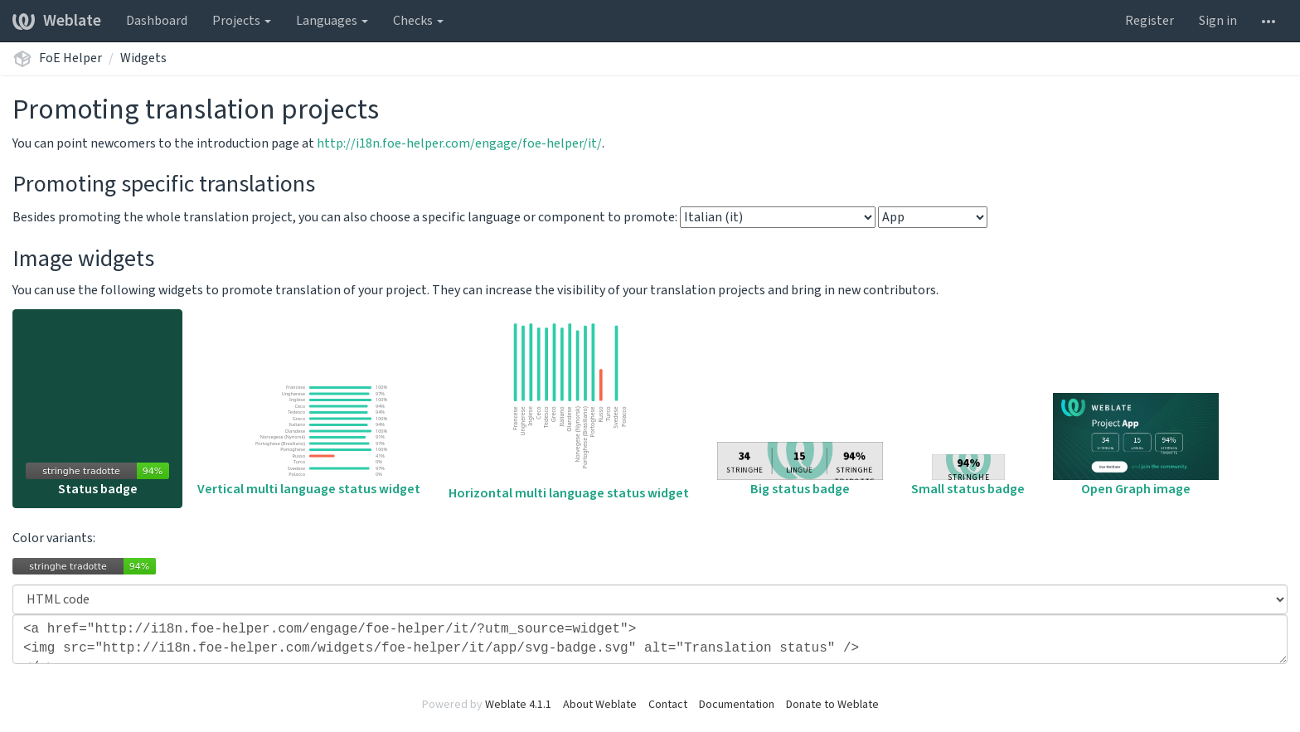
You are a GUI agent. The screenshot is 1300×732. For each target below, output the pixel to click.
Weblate (56, 20)
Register (1149, 21)
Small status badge (968, 476)
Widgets (143, 58)
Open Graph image (1136, 445)
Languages (332, 21)
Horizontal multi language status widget (569, 410)
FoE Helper (70, 58)
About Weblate (600, 704)
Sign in (1218, 21)
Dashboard (156, 21)
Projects (241, 21)
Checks (418, 21)
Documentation (736, 704)
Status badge (97, 480)
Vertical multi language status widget (308, 439)
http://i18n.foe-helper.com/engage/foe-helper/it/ (459, 143)
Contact (667, 704)
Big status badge (800, 470)
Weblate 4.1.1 (518, 704)
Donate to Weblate (832, 704)
